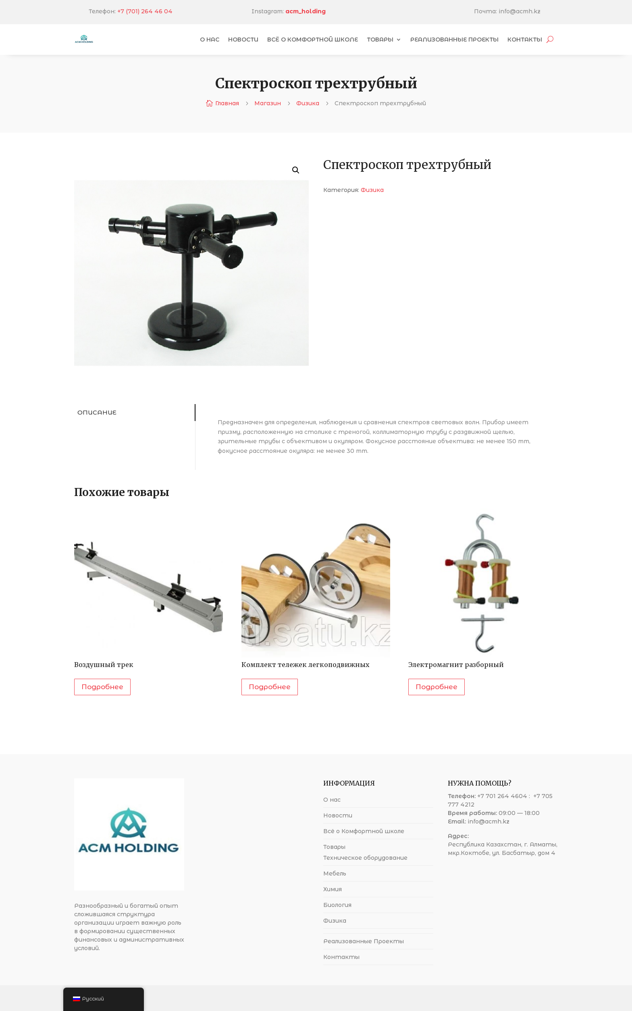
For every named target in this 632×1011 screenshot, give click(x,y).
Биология (337, 905)
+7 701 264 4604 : (504, 796)
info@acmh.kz (488, 821)
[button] (296, 170)
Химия (332, 889)
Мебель (334, 873)
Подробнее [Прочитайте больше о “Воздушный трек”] (102, 687)
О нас (209, 39)
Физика (307, 103)
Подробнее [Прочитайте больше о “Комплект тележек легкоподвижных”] (270, 687)
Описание (95, 412)
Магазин (267, 103)
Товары (380, 39)
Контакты (524, 39)
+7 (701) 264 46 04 (184, 11)
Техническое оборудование (365, 857)
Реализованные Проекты (454, 39)
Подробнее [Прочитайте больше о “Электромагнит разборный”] (436, 687)
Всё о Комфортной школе (312, 39)
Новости (243, 39)
